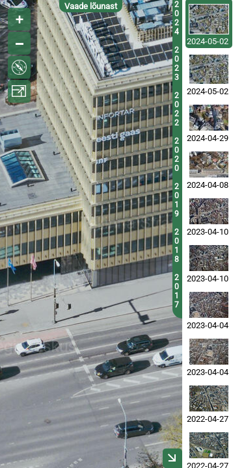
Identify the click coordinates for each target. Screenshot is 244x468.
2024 (176, 18)
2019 (176, 200)
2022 (176, 109)
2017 (176, 291)
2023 (176, 64)
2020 (176, 154)
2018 (176, 246)
